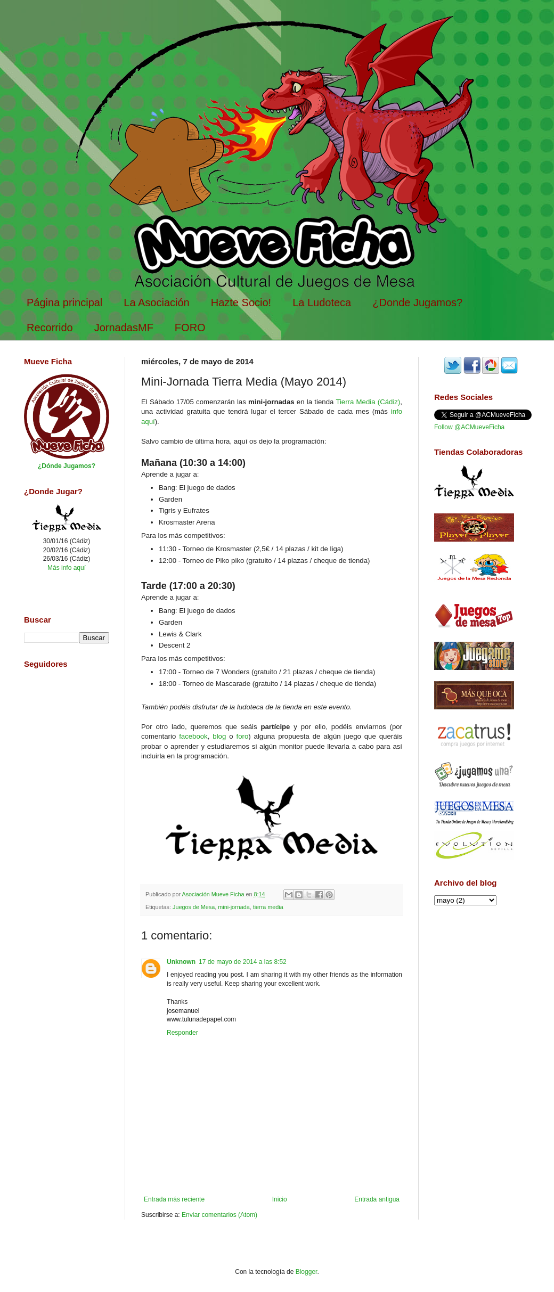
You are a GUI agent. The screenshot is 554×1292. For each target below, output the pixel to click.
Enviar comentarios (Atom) (219, 1215)
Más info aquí (66, 567)
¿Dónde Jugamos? (66, 466)
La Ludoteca (321, 302)
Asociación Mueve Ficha (214, 894)
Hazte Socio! (241, 302)
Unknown (181, 962)
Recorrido (50, 327)
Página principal (64, 302)
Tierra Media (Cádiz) (368, 402)
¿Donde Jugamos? (417, 302)
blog (219, 736)
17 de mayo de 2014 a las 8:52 (243, 962)
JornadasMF (123, 327)
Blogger (306, 1271)
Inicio (279, 1199)
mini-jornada (233, 907)
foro (243, 736)
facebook (193, 736)
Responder (182, 1032)
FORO (190, 327)
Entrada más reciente (174, 1199)
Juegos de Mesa (194, 907)
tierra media (268, 907)
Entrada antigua (377, 1199)
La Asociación (156, 302)
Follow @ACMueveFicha (469, 427)
